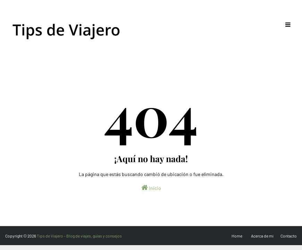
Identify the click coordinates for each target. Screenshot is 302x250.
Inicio (151, 187)
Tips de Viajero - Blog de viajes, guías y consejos (79, 235)
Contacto (288, 235)
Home (237, 235)
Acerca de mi (262, 235)
